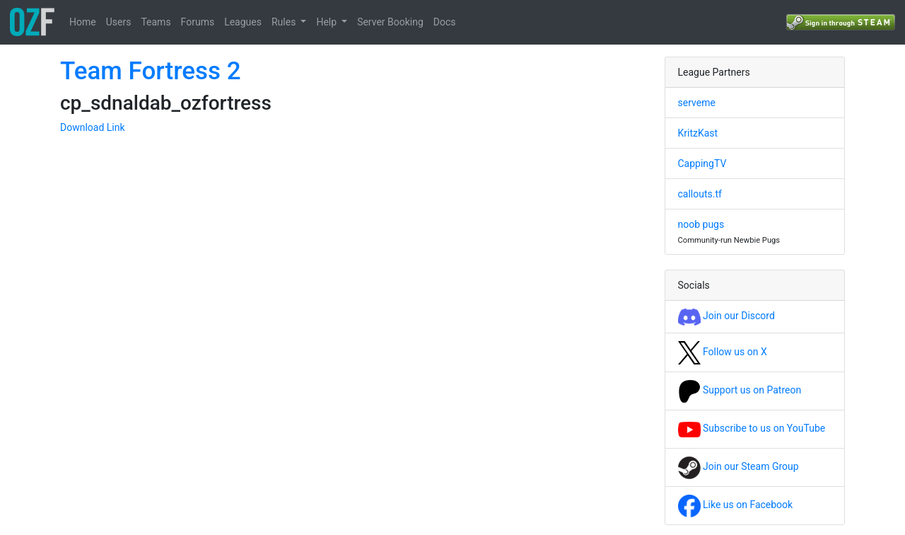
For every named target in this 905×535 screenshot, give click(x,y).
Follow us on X (722, 351)
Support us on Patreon (740, 390)
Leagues (243, 22)
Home (82, 22)
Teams (155, 22)
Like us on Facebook (735, 504)
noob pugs (701, 224)
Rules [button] (285, 22)
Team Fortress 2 (150, 71)
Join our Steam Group (738, 466)
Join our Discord (726, 315)
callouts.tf (700, 194)
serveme (697, 102)
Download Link (92, 127)
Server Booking (390, 22)
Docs (444, 22)
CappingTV (702, 163)
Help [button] (327, 22)
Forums (198, 22)
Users (119, 22)
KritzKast (698, 133)
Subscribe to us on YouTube (752, 428)
